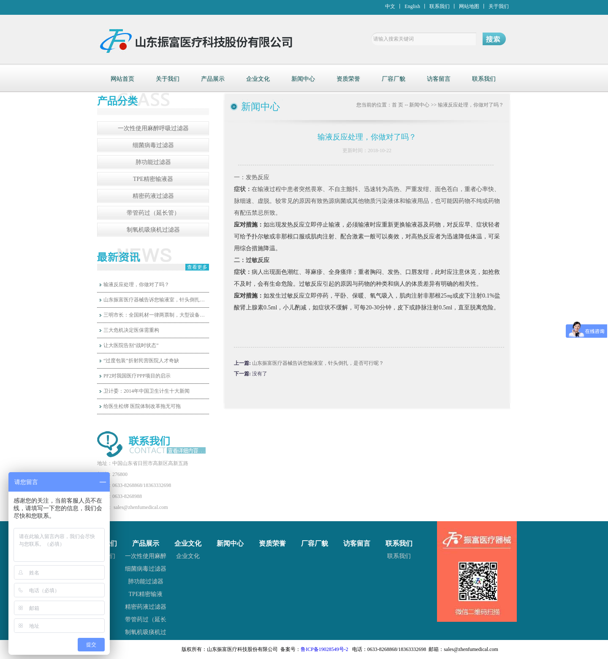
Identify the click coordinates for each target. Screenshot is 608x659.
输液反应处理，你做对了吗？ (136, 284)
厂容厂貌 (393, 79)
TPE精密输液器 (153, 179)
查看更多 (197, 267)
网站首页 (122, 79)
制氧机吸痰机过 (145, 632)
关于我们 (499, 6)
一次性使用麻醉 (145, 556)
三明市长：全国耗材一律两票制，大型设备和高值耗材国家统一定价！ (156, 315)
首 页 (397, 105)
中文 (390, 6)
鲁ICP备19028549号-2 (324, 649)
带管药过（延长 (145, 619)
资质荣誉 (348, 79)
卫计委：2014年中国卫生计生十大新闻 (146, 391)
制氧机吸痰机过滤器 (153, 230)
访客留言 (439, 79)
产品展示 (213, 79)
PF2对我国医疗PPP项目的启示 (137, 376)
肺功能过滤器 (153, 162)
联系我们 (439, 6)
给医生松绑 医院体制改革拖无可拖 (142, 406)
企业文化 (258, 79)
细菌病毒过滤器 (153, 145)
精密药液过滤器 (153, 196)
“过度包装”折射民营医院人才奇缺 (141, 361)
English (412, 6)
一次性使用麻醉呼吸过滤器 (153, 128)
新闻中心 (303, 79)
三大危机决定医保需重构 (131, 330)
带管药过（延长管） (153, 213)
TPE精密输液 (146, 594)
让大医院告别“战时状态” (131, 345)
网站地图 (469, 6)
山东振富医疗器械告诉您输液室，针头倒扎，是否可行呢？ (156, 300)
